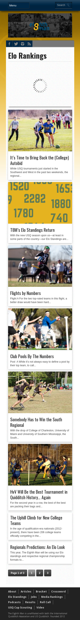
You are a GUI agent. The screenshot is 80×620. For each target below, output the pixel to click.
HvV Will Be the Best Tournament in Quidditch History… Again (38, 494)
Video (40, 607)
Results (30, 602)
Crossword (58, 591)
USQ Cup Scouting (20, 607)
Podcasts (14, 602)
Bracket (41, 591)
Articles (26, 591)
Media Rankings (52, 597)
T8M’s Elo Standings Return (32, 230)
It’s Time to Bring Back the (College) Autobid (39, 160)
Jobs (34, 597)
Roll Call (45, 602)
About (12, 591)
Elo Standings (17, 597)
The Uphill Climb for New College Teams (36, 520)
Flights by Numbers (25, 293)
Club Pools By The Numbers (32, 356)
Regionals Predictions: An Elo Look (37, 547)
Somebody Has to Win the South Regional (36, 422)
